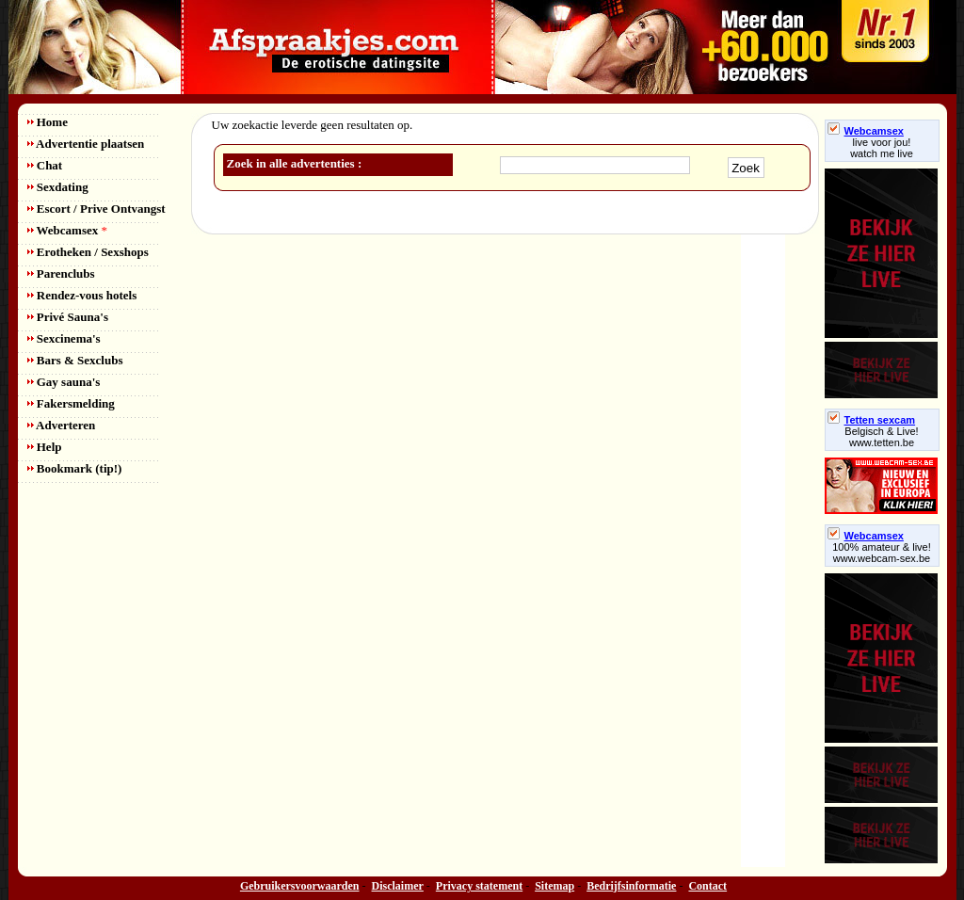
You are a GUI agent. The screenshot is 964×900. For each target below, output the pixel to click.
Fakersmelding (71, 403)
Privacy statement (479, 885)
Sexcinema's (64, 338)
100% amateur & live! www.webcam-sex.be (881, 552)
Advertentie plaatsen (86, 144)
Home (47, 122)
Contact (707, 885)
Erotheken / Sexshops (88, 252)
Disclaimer (398, 885)
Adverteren (61, 425)
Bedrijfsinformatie (631, 885)
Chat (45, 165)
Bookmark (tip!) (74, 468)
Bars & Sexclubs (75, 360)
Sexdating (57, 187)
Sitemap (554, 885)
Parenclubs (61, 273)
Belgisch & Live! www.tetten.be (881, 437)
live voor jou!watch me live (881, 148)
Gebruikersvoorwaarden (300, 885)
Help (44, 447)
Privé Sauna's (67, 317)
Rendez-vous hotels (82, 295)
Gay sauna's (64, 382)
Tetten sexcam (871, 420)
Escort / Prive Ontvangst (96, 208)
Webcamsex (67, 230)
